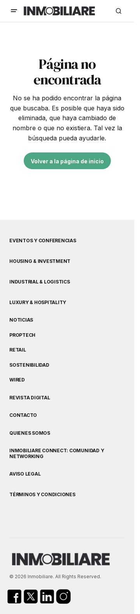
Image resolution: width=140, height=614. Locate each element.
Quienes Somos (29, 433)
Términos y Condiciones (42, 494)
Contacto (23, 415)
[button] (14, 11)
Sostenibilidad (29, 365)
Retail (17, 350)
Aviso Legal (24, 474)
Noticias (21, 320)
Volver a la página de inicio (67, 161)
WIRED (17, 380)
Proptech (22, 335)
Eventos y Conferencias (42, 240)
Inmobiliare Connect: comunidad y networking (56, 453)
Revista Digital (29, 398)
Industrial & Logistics (39, 282)
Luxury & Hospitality (37, 302)
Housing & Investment (39, 261)
